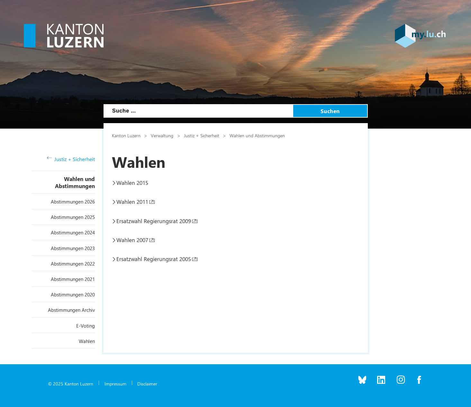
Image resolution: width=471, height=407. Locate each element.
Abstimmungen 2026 (73, 201)
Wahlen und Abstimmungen (75, 182)
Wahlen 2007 (132, 239)
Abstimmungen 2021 (73, 279)
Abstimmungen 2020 (73, 294)
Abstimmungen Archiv (71, 310)
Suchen (330, 110)
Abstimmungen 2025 (73, 217)
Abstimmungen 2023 (73, 248)
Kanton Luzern (126, 135)
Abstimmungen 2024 (73, 232)
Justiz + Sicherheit (71, 159)
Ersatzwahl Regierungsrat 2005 (153, 258)
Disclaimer (147, 383)
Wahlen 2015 (132, 182)
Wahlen (87, 341)
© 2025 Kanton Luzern (70, 383)
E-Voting (85, 325)
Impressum (115, 383)
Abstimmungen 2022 (73, 263)
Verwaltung (162, 135)
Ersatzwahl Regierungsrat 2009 (153, 220)
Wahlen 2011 (132, 201)
